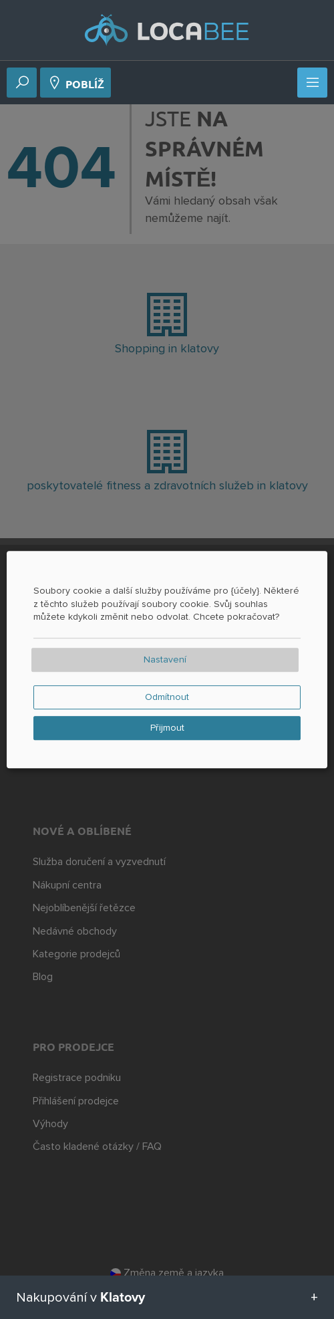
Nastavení (165, 660)
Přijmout (167, 728)
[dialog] (167, 660)
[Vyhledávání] (22, 83)
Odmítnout (167, 697)
